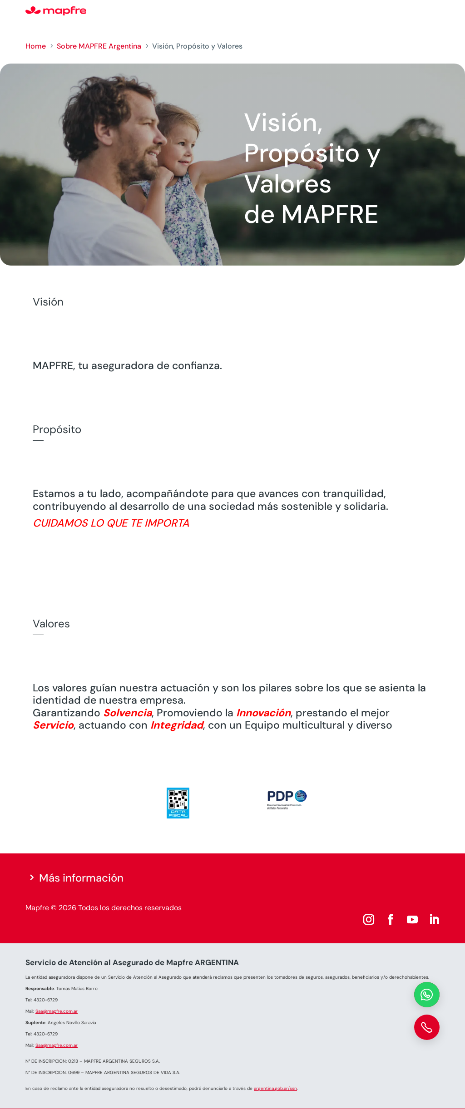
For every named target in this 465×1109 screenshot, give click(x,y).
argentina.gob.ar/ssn (275, 1088)
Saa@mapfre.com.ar (56, 1011)
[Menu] (434, 11)
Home (35, 46)
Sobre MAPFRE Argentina (99, 46)
